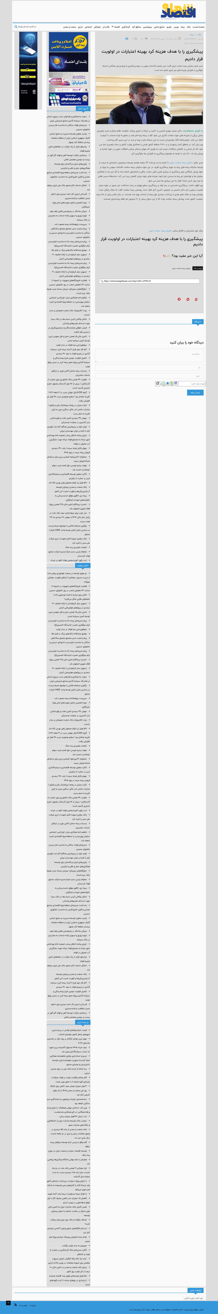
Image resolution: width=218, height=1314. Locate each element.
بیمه (183, 27)
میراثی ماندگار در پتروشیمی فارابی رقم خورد (68, 211)
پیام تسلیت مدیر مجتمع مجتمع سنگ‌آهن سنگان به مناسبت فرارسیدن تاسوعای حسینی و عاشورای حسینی (69, 233)
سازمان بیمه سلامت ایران (181, 162)
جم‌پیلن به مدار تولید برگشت (74, 1245)
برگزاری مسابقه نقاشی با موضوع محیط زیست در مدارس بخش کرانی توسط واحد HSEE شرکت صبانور (69, 530)
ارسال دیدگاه (195, 392)
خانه (199, 34)
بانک (188, 27)
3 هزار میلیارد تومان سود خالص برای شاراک (68, 1086)
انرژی (80, 27)
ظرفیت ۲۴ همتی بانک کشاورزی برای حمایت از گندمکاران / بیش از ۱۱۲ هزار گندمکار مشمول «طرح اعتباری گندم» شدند (68, 384)
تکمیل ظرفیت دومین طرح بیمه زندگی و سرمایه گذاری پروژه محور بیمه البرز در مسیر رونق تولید (69, 362)
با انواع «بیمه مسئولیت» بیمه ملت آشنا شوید (67, 1194)
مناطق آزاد (136, 27)
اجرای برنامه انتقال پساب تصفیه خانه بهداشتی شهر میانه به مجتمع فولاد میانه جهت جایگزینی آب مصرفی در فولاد (68, 440)
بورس (176, 27)
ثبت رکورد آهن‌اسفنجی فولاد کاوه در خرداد (69, 560)
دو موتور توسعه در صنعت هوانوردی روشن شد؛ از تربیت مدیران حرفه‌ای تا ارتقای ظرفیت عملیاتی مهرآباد (68, 578)
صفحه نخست (198, 27)
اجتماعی (88, 27)
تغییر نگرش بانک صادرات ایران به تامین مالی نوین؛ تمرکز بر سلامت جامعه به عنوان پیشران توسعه (69, 1211)
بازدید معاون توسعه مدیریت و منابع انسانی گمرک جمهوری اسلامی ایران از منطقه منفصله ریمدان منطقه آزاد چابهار (70, 138)
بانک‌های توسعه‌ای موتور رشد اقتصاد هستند (68, 1276)
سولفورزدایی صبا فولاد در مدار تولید (71, 345)
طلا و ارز (105, 27)
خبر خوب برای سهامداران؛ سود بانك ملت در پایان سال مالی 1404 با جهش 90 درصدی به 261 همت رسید (70, 517)
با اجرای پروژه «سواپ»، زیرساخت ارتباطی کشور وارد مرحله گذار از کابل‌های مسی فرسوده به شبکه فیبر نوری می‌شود (68, 1185)
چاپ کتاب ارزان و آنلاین (194, 1298)
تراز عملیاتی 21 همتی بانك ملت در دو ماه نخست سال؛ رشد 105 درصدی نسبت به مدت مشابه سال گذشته (71, 1172)
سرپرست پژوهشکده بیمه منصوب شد (70, 224)
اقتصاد (116, 27)
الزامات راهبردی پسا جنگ (76, 547)
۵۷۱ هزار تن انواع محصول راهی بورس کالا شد (68, 483)
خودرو (169, 27)
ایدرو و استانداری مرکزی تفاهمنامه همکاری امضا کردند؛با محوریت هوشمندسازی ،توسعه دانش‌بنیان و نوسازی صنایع (70, 1060)
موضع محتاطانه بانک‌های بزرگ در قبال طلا (69, 250)
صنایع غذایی (159, 27)
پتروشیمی (147, 27)
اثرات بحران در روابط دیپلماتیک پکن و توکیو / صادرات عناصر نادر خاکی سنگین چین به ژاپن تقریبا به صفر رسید (69, 409)
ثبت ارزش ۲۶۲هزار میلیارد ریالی (73, 1116)
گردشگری (126, 27)
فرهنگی (97, 27)
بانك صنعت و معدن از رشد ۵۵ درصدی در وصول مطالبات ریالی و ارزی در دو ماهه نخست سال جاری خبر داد (70, 1134)
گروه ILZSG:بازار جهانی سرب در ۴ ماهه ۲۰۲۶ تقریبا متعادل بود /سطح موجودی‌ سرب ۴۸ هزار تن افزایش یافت (68, 397)
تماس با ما (23, 1305)
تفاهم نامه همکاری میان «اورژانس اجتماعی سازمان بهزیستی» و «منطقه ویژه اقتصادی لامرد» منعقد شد (69, 302)
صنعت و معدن (69, 27)
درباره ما (33, 1305)
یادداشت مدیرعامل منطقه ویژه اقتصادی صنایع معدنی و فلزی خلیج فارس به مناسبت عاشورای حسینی (68, 177)
